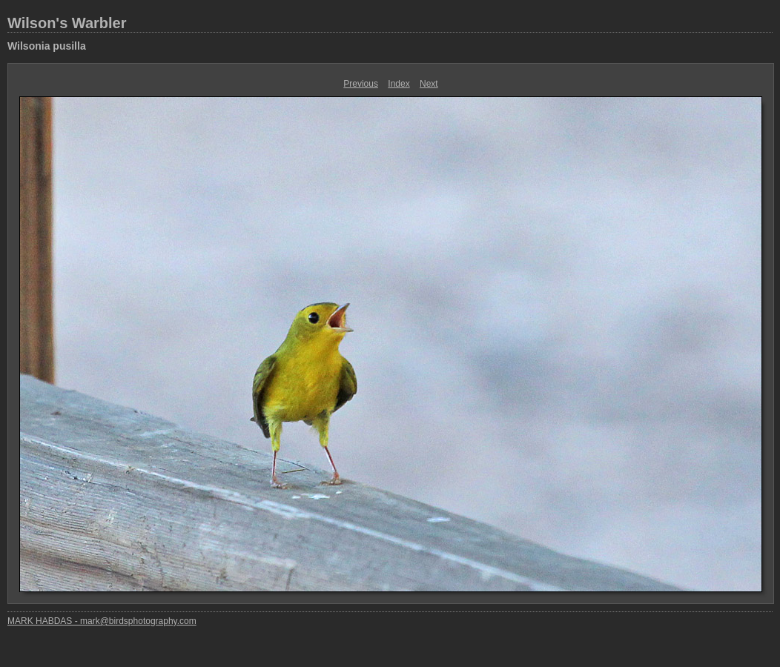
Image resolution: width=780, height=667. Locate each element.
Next (429, 84)
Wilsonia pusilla (46, 46)
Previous (360, 84)
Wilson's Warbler (67, 23)
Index (398, 84)
